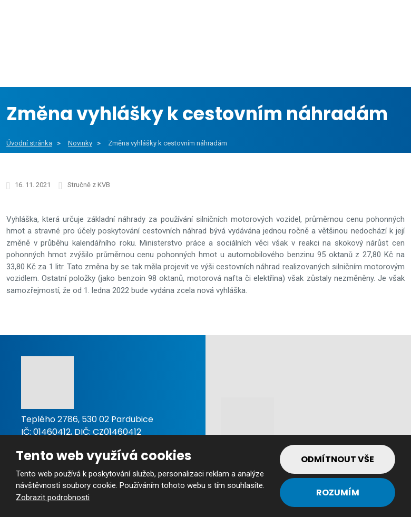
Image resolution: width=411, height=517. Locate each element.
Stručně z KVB (88, 185)
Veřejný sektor (151, 62)
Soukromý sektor (252, 62)
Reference (343, 62)
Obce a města (56, 62)
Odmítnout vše (337, 459)
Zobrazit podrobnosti (53, 497)
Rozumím (337, 492)
